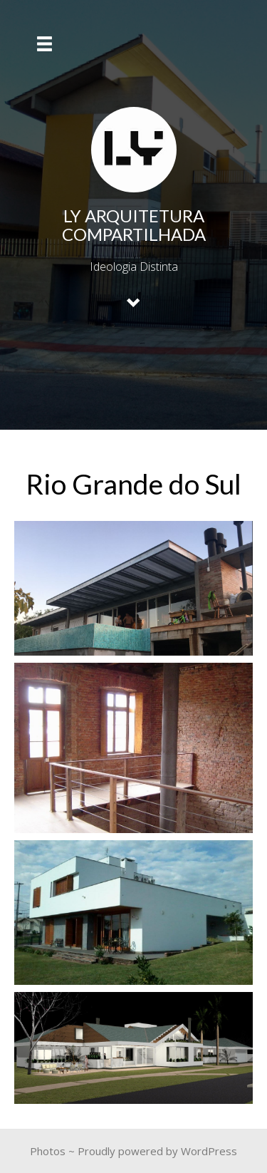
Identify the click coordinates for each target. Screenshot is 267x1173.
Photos (48, 1151)
